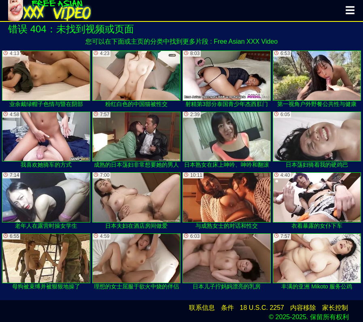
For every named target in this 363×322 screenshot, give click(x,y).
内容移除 (303, 307)
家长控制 (335, 307)
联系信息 (202, 307)
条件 (227, 307)
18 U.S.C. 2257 (262, 307)
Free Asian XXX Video (246, 41)
